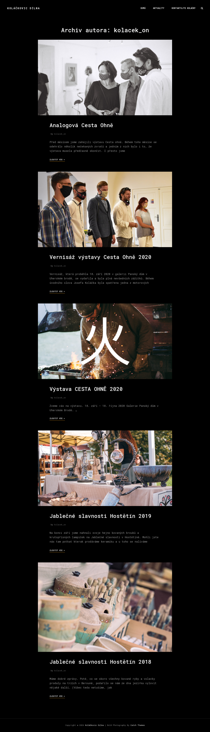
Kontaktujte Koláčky (183, 8)
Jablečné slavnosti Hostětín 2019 (100, 515)
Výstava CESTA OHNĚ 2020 (86, 388)
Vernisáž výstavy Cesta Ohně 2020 (100, 256)
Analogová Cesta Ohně (81, 125)
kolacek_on (60, 134)
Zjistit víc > (57, 159)
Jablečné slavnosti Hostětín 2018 (100, 661)
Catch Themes (138, 725)
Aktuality (158, 8)
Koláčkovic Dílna (23, 8)
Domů (143, 8)
